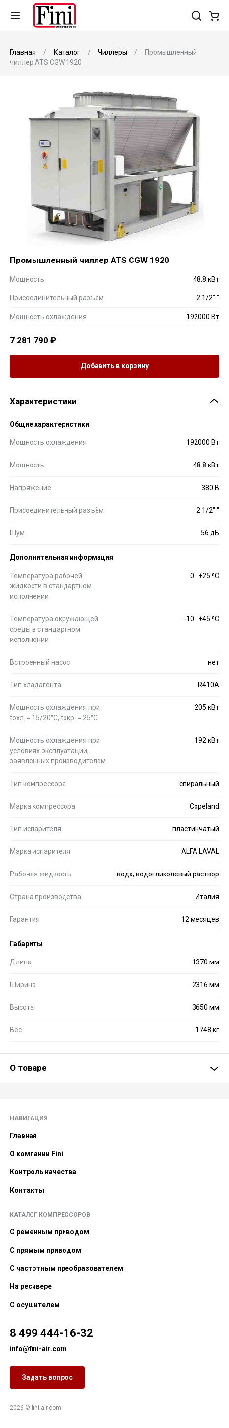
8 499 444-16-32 (51, 1333)
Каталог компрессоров (50, 1214)
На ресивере (31, 1286)
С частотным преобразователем (66, 1268)
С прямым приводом (45, 1250)
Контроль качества (43, 1172)
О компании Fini (36, 1154)
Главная (23, 1135)
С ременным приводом (49, 1232)
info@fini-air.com (38, 1349)
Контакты (27, 1190)
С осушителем (35, 1305)
